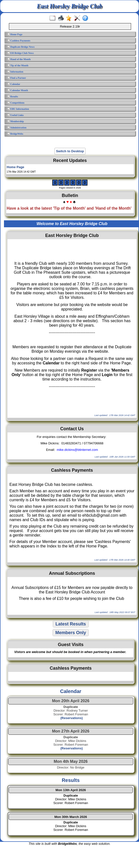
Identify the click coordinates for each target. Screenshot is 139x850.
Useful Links (15, 115)
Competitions (16, 102)
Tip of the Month (17, 65)
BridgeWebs (15, 133)
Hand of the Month (18, 59)
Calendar (13, 83)
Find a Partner (16, 77)
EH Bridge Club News (20, 52)
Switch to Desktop (70, 151)
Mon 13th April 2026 (71, 790)
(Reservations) (70, 718)
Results (12, 96)
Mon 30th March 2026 (71, 817)
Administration (17, 127)
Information (15, 71)
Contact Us (72, 428)
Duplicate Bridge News (20, 46)
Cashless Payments (18, 40)
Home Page (14, 34)
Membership (15, 121)
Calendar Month (17, 90)
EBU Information (18, 108)
